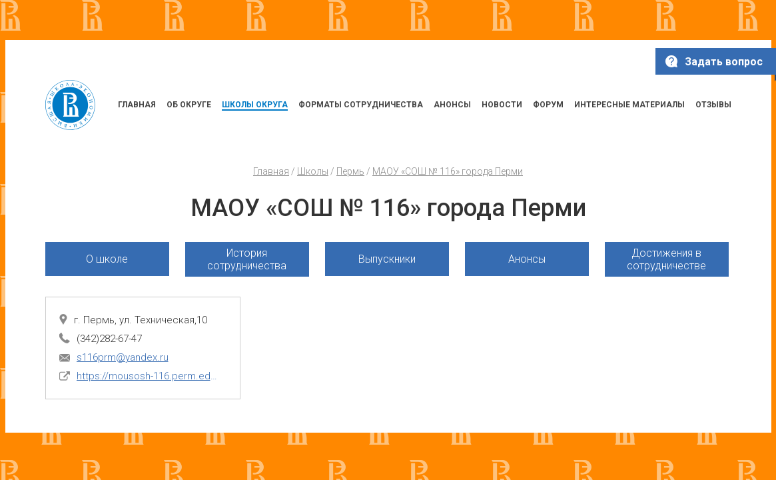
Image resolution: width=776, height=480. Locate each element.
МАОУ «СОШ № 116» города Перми (447, 171)
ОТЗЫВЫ (713, 104)
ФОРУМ (548, 104)
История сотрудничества (246, 259)
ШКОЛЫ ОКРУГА (255, 104)
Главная (271, 171)
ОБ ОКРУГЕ (189, 104)
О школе (107, 259)
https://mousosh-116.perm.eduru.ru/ (148, 376)
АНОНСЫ (452, 104)
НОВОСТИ (502, 104)
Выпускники (387, 259)
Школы (312, 171)
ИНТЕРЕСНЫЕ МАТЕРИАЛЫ (629, 104)
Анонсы (527, 259)
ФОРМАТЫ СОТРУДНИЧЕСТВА (360, 104)
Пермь (350, 171)
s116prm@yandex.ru (123, 357)
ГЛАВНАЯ (137, 104)
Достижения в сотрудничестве (666, 259)
